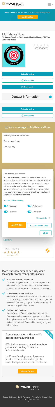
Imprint (7, 200)
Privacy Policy (17, 200)
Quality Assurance (24, 397)
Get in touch (27, 87)
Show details (41, 218)
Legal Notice (47, 397)
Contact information (32, 96)
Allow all (16, 224)
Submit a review (27, 74)
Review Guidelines (9, 397)
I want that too (27, 16)
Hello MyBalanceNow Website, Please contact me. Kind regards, (27, 148)
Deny (45, 232)
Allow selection (39, 225)
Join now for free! (27, 371)
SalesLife (7, 239)
